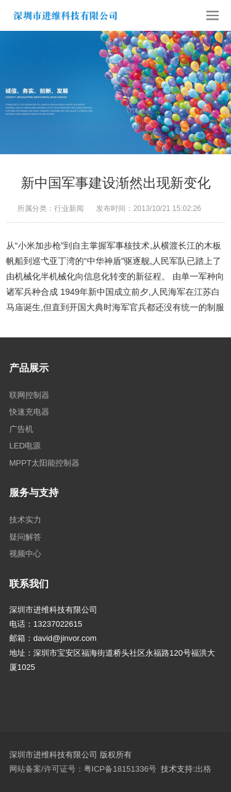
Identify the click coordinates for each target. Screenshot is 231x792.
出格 (203, 768)
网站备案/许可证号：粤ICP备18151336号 (82, 768)
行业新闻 (69, 208)
